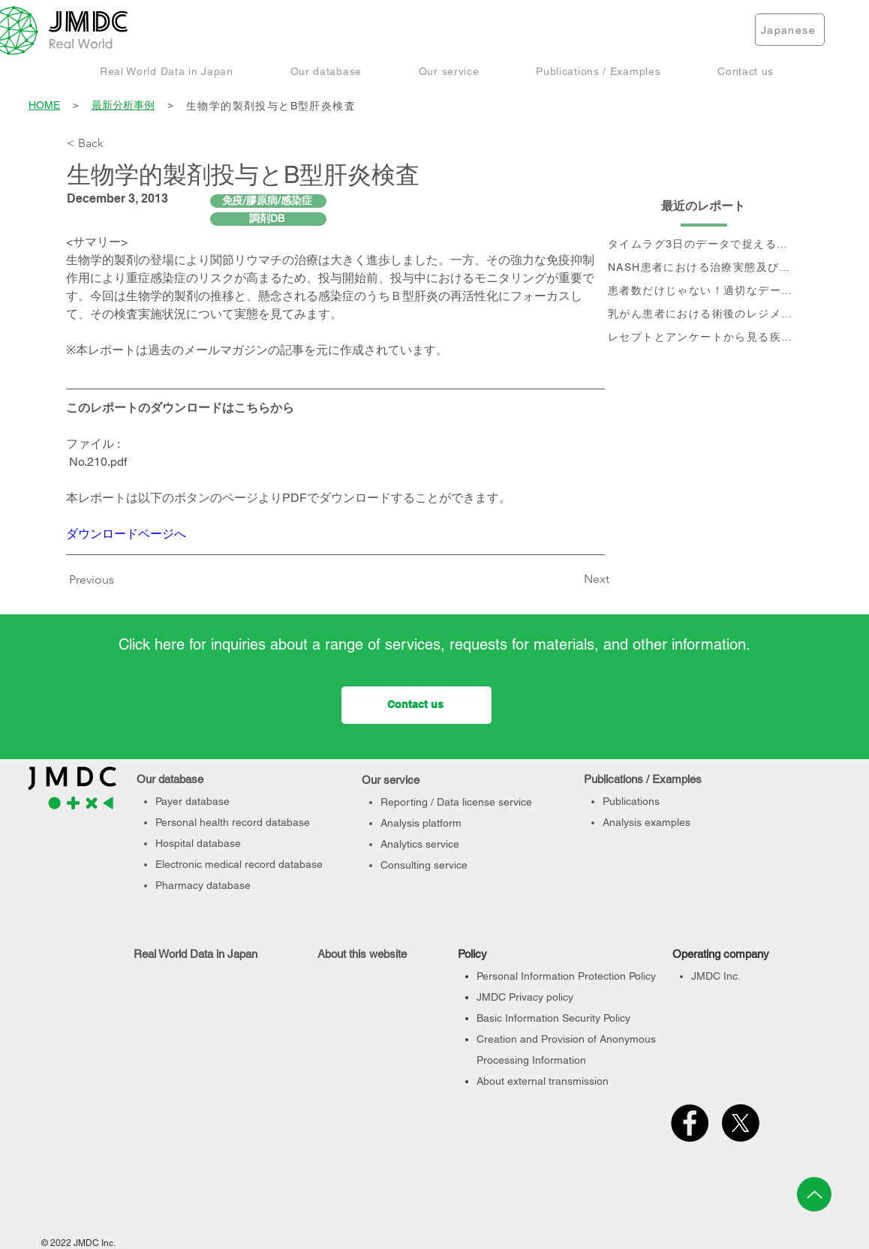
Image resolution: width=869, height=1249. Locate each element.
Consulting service (424, 865)
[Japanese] (790, 30)
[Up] (814, 1194)
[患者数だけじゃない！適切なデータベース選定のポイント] (704, 291)
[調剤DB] (268, 219)
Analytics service (419, 844)
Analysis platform (421, 823)
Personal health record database (232, 822)
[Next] (571, 579)
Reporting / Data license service (456, 802)
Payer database (192, 801)
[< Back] (116, 143)
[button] (166, 71)
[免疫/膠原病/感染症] (268, 201)
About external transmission (543, 1081)
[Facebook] (689, 1123)
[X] (740, 1123)
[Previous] (95, 580)
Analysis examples (646, 822)
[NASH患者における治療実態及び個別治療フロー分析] (704, 268)
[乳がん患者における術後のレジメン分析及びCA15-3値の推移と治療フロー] (704, 314)
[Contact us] (416, 705)
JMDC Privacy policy (525, 997)
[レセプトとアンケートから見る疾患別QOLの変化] (704, 338)
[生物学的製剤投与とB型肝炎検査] (493, 106)
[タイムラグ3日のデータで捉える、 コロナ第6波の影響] (704, 245)
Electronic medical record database (239, 864)
